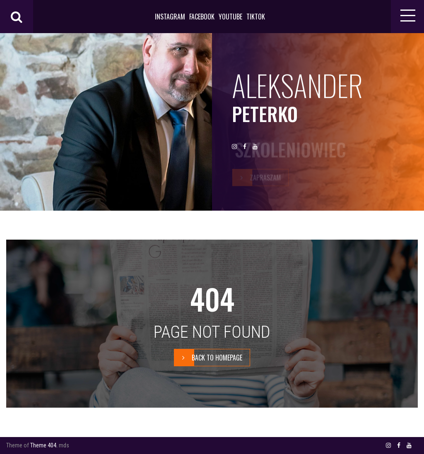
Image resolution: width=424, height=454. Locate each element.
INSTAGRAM (170, 17)
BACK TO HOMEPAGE (208, 357)
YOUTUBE (230, 17)
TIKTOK (255, 17)
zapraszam (257, 178)
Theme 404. (44, 445)
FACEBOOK (201, 17)
